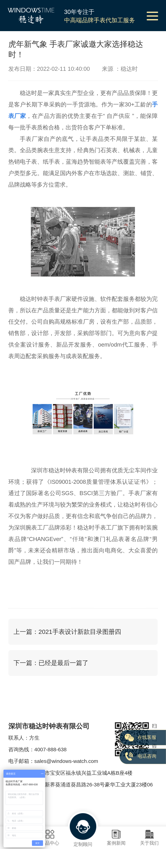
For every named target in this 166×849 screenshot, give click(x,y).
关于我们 (149, 838)
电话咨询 (147, 756)
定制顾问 (83, 830)
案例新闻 (116, 838)
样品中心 (49, 838)
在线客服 (147, 737)
